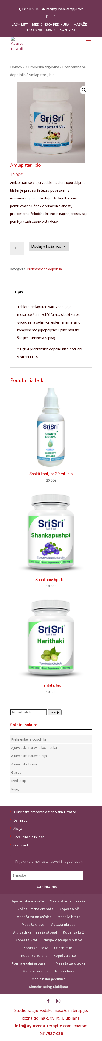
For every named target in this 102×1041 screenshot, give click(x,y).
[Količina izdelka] (17, 248)
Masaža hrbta (69, 916)
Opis (19, 291)
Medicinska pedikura (50, 25)
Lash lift (20, 25)
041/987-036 (51, 1033)
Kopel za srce (65, 955)
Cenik (50, 30)
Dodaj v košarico (46, 246)
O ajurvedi (20, 845)
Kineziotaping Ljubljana (48, 986)
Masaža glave (33, 924)
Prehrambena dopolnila (44, 269)
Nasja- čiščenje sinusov (62, 940)
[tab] (51, 292)
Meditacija (19, 781)
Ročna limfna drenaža (35, 909)
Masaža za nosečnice (34, 916)
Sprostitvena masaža (67, 901)
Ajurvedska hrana (24, 764)
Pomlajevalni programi (31, 963)
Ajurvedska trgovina (42, 67)
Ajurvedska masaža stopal (35, 932)
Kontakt (68, 30)
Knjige (15, 789)
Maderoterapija (35, 971)
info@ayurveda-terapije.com (43, 1025)
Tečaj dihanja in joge (28, 837)
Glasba (16, 772)
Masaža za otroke (70, 963)
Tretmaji (34, 30)
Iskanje (55, 712)
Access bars (64, 971)
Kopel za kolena (34, 955)
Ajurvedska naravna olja (29, 756)
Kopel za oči (69, 909)
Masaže (80, 25)
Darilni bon (21, 820)
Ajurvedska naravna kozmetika (34, 747)
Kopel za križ (73, 932)
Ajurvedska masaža (28, 901)
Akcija (17, 828)
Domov (16, 67)
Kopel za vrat (26, 940)
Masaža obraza (63, 924)
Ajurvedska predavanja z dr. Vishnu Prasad (44, 812)
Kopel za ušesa (35, 947)
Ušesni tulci (64, 947)
